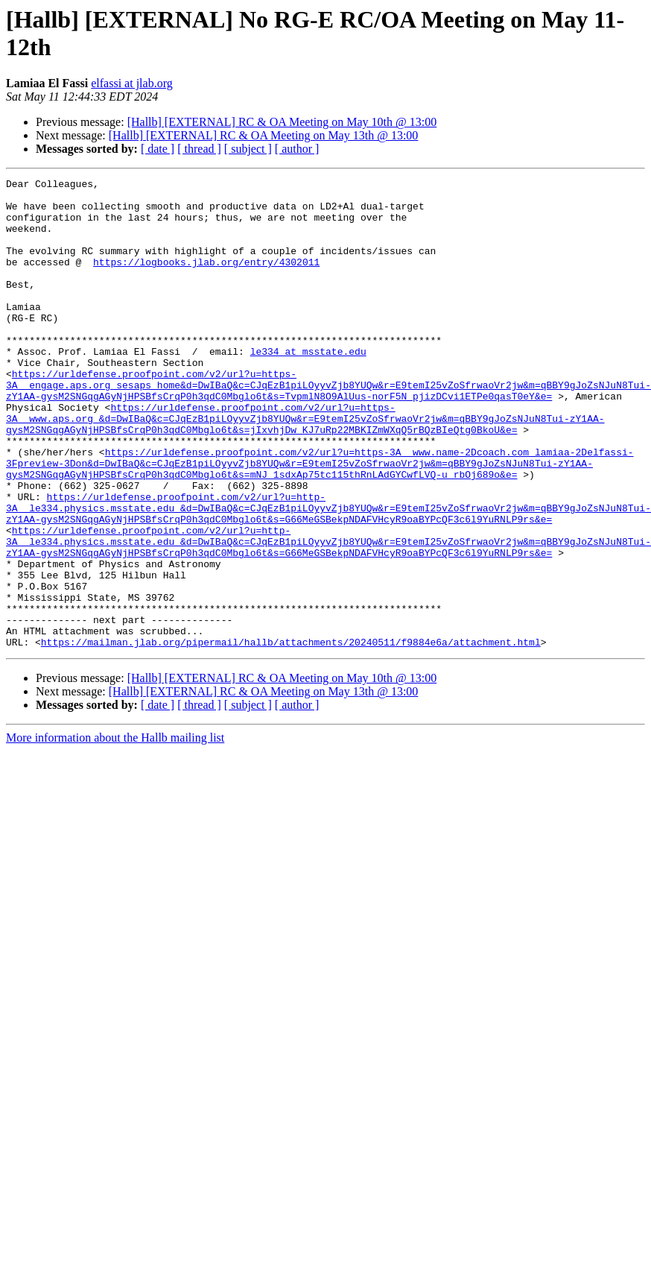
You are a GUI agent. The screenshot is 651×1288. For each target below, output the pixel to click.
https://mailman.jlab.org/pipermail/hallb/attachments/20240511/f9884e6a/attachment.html (291, 735)
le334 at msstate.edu (308, 387)
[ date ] (157, 148)
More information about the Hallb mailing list (115, 831)
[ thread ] (199, 148)
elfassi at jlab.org (131, 83)
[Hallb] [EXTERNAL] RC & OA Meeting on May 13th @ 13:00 (264, 135)
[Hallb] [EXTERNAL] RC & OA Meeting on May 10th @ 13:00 (282, 122)
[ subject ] (248, 148)
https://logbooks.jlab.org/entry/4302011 (206, 279)
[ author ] (297, 148)
